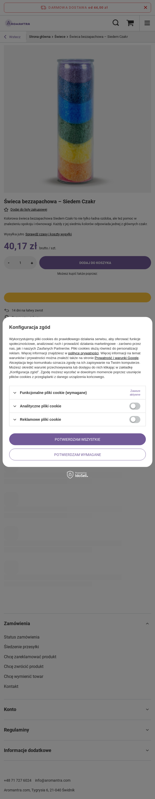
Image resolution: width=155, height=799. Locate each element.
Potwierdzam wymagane (77, 454)
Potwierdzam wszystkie (77, 439)
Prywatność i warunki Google (117, 358)
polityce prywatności (83, 353)
